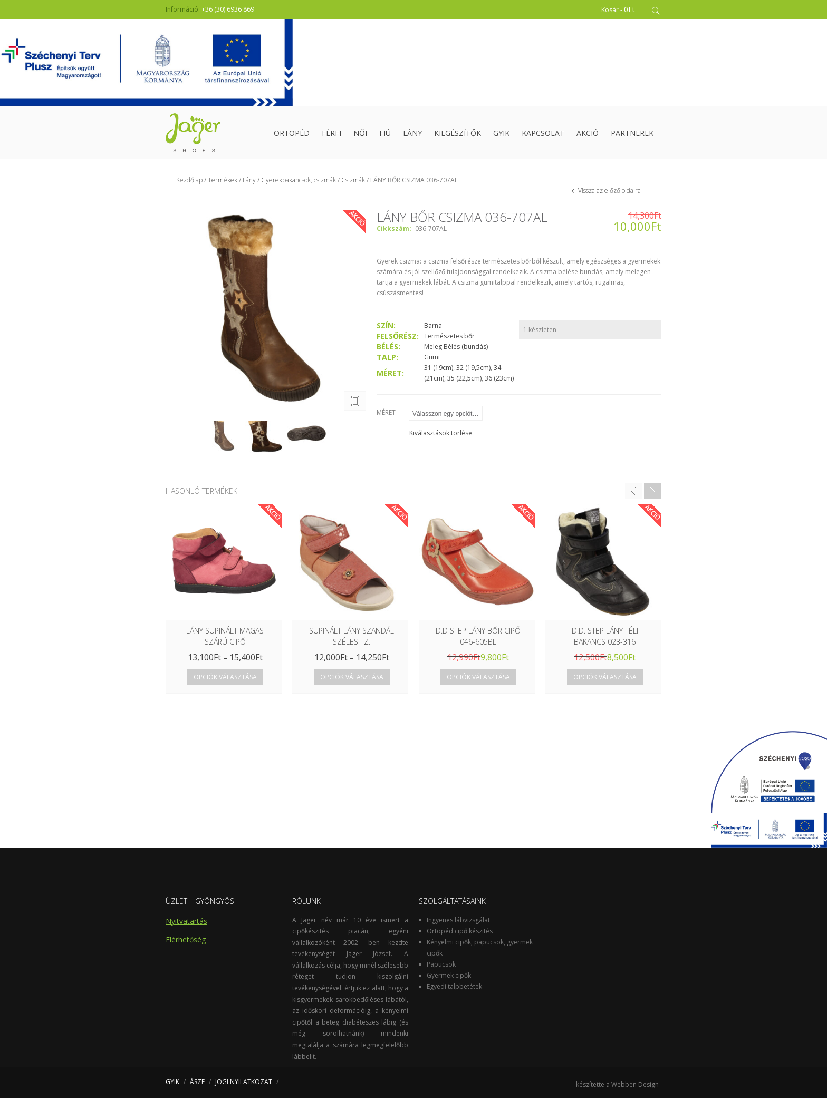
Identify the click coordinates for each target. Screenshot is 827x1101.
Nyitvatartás (186, 923)
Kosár (620, 9)
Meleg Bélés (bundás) (456, 349)
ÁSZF (197, 1084)
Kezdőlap (189, 182)
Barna (433, 328)
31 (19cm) (438, 370)
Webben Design (635, 1087)
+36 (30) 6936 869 (227, 9)
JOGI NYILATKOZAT (243, 1084)
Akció (587, 134)
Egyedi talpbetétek (454, 988)
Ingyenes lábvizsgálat (458, 922)
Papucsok (441, 966)
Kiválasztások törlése (440, 435)
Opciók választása (225, 679)
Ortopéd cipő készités (460, 933)
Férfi (331, 134)
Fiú (385, 134)
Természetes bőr (449, 338)
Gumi (432, 359)
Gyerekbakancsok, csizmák (298, 182)
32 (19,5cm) (473, 370)
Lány (412, 134)
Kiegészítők (457, 134)
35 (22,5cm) (464, 380)
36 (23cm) (499, 380)
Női (360, 134)
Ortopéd (292, 134)
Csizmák (353, 182)
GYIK (501, 134)
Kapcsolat (543, 134)
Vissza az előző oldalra (608, 193)
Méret (386, 415)
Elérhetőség (186, 942)
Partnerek (632, 134)
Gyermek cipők (449, 977)
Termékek (222, 182)
